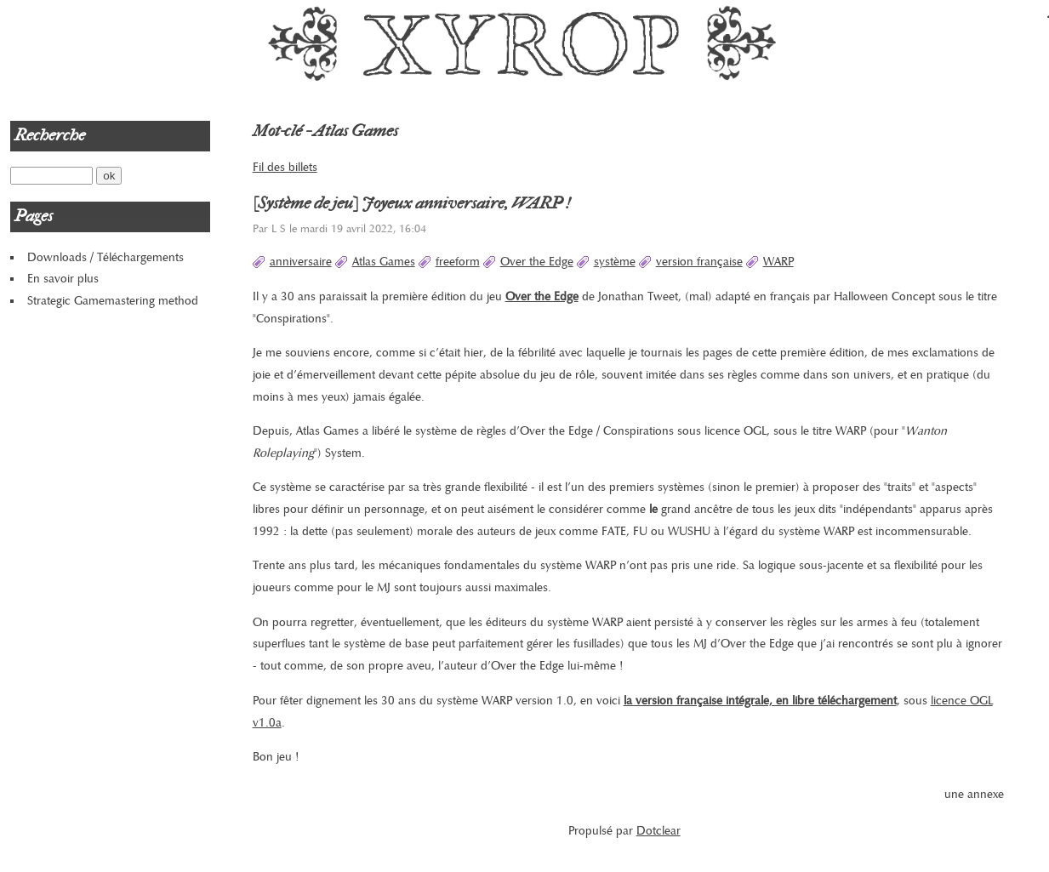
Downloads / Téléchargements (105, 257)
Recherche (49, 135)
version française (699, 261)
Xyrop (524, 42)
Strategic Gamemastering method (112, 300)
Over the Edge (536, 261)
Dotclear (658, 830)
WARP (778, 261)
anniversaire (301, 261)
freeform (458, 261)
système (615, 261)
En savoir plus (63, 278)
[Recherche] (51, 176)
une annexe (974, 794)
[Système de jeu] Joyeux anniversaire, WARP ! (411, 203)
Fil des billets (285, 167)
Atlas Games (383, 261)
